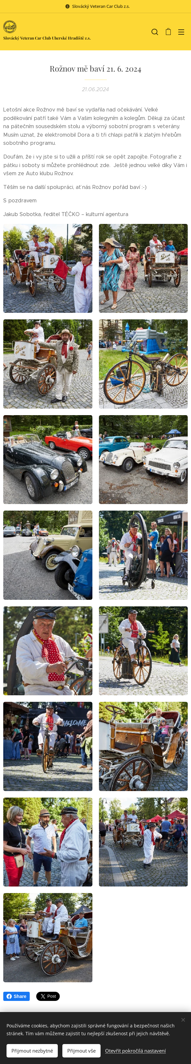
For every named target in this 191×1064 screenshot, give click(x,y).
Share (16, 996)
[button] (155, 32)
